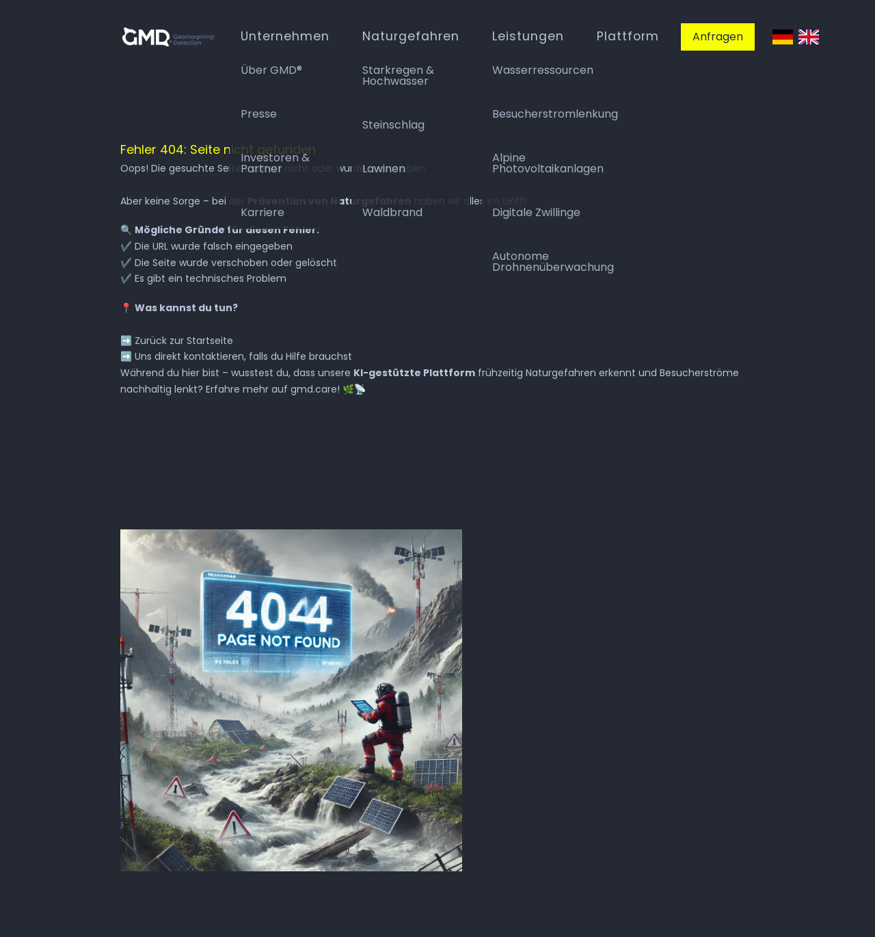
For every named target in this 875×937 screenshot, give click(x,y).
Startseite (210, 340)
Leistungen (528, 36)
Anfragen (717, 36)
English (808, 37)
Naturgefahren (410, 36)
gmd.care (314, 389)
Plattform (628, 36)
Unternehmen (285, 36)
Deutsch (782, 37)
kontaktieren (214, 356)
